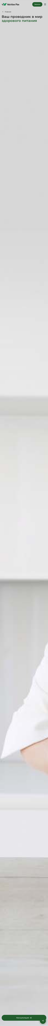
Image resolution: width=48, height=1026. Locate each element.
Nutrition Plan (10, 4)
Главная (8, 12)
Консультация (24, 1018)
